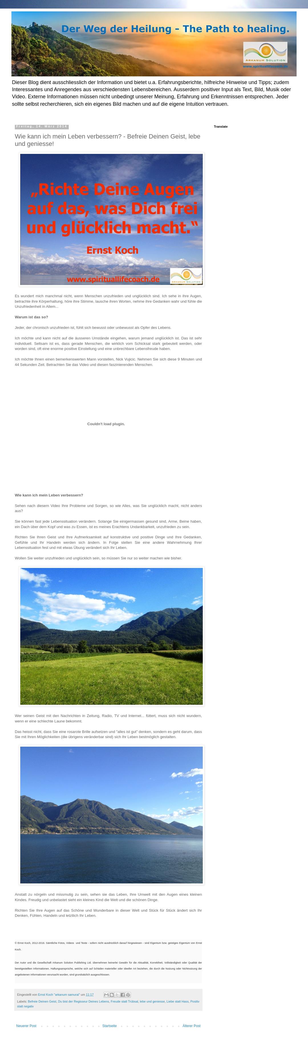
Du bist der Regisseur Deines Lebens (83, 1001)
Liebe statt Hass (178, 1001)
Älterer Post (191, 1026)
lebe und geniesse (152, 1001)
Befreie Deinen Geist (42, 1001)
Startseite (109, 1026)
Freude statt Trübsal (124, 1001)
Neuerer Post (26, 1026)
